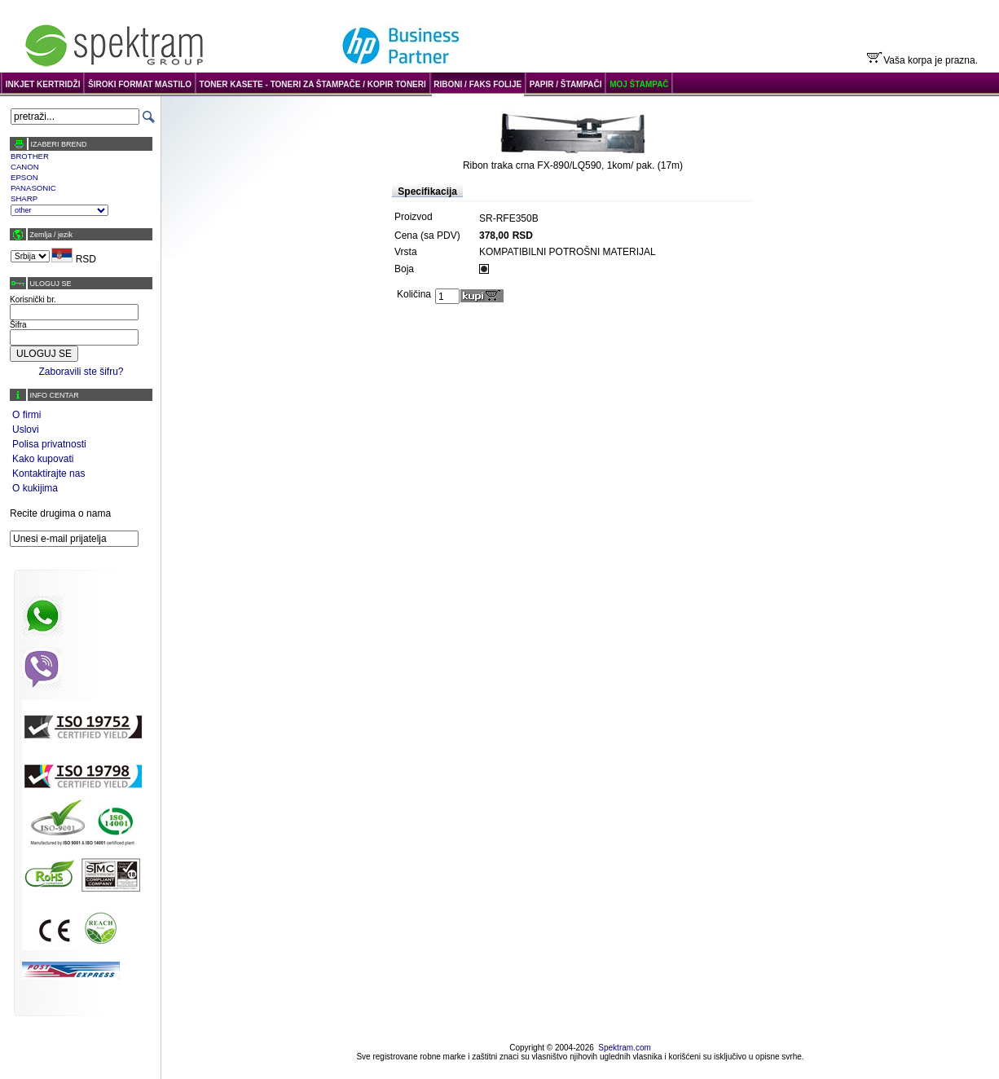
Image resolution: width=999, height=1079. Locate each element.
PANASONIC (33, 187)
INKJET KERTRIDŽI (43, 84)
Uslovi (25, 429)
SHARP (24, 198)
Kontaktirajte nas (48, 473)
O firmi (26, 415)
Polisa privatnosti (49, 444)
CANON (25, 166)
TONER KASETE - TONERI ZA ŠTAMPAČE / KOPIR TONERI (313, 84)
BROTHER (30, 156)
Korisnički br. (33, 299)
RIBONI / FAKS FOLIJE (477, 84)
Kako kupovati (42, 459)
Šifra (18, 324)
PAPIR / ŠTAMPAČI (566, 84)
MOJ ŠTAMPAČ (639, 84)
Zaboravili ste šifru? (80, 371)
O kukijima (35, 488)
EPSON (24, 177)
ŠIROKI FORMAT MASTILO (139, 84)
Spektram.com (624, 1047)
